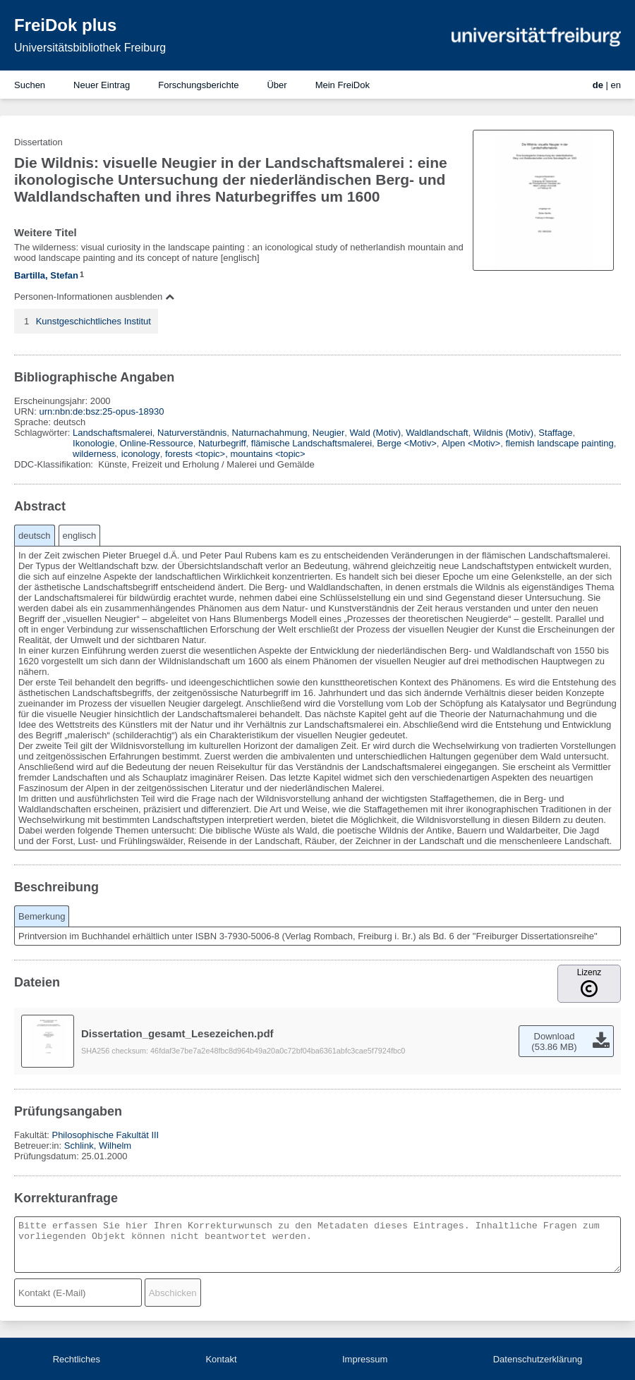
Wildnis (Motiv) (503, 432)
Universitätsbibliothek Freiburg (90, 48)
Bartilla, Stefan (46, 275)
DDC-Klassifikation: (55, 464)
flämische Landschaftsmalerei (311, 443)
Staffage (555, 432)
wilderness (94, 453)
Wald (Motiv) (375, 432)
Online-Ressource (156, 443)
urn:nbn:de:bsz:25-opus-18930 (101, 411)
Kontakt (220, 1359)
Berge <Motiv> (407, 443)
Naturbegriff (222, 443)
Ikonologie (93, 443)
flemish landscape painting (559, 443)
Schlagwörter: (43, 432)
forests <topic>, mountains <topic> (235, 453)
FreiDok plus (65, 25)
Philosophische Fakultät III (105, 1135)
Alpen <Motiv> (471, 443)
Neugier (329, 432)
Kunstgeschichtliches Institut (93, 321)
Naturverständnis (191, 432)
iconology (140, 453)
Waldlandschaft (437, 432)
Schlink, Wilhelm (97, 1145)
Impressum (364, 1359)
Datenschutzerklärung (537, 1359)
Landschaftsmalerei (112, 432)
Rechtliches (76, 1359)
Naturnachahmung (270, 432)
